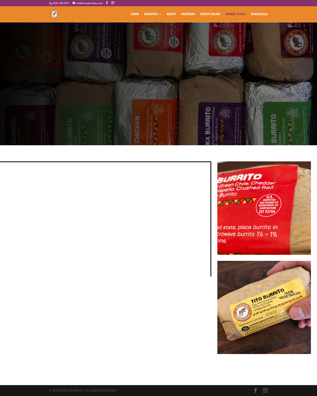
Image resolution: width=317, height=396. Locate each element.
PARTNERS (188, 14)
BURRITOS (150, 14)
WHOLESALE (259, 14)
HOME (135, 14)
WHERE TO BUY (235, 14)
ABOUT (171, 14)
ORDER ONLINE (210, 14)
